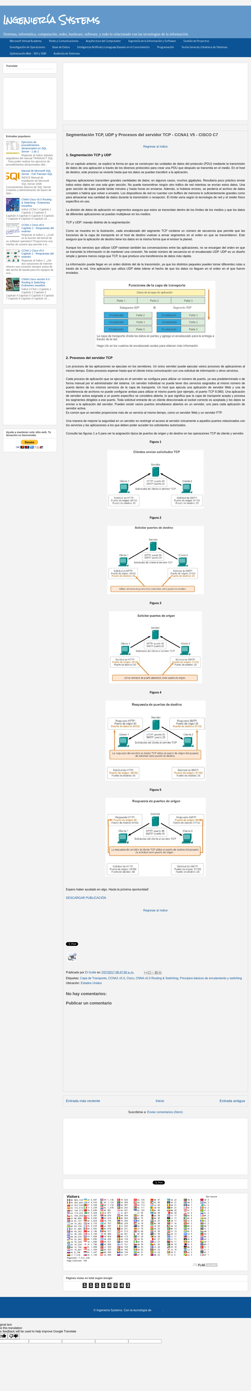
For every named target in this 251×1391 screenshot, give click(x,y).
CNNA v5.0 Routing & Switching (157, 978)
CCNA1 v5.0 (116, 978)
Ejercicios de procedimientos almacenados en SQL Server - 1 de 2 (34, 147)
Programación (165, 47)
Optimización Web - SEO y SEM (28, 53)
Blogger (157, 1310)
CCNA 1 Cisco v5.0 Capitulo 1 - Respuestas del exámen (38, 253)
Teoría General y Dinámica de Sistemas (204, 47)
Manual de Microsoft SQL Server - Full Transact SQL (37, 172)
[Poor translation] (14, 1336)
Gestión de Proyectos (196, 41)
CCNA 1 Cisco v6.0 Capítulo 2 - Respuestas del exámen (38, 228)
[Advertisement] (153, 90)
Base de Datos (61, 47)
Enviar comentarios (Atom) (165, 1112)
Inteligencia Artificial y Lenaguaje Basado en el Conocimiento (113, 47)
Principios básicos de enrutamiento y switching (211, 978)
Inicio (160, 1101)
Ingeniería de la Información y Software (152, 41)
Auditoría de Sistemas (67, 53)
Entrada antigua (232, 1101)
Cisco (130, 978)
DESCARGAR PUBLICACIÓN (86, 897)
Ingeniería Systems (51, 20)
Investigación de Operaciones (27, 47)
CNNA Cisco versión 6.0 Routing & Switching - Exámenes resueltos (36, 282)
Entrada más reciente (83, 1101)
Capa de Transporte (93, 978)
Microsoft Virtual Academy (26, 41)
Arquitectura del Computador (103, 41)
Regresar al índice (155, 146)
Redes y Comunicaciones (63, 41)
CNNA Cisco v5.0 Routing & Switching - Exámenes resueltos (37, 202)
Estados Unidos (91, 983)
